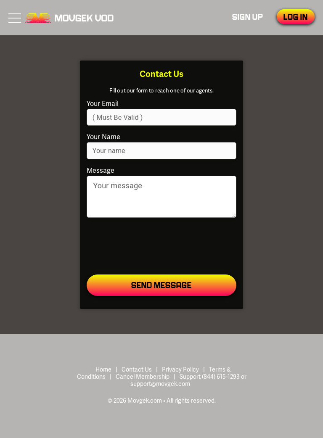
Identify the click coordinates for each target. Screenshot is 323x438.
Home (103, 369)
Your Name (103, 137)
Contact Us (137, 369)
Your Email (103, 104)
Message (100, 170)
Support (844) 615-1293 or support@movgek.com (188, 380)
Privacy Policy (180, 369)
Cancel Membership (142, 376)
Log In (295, 17)
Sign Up (247, 17)
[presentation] (161, 246)
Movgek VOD (69, 17)
